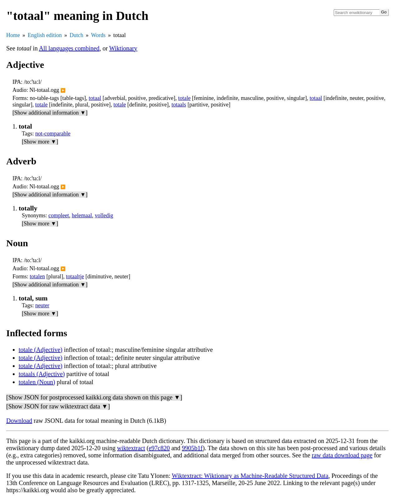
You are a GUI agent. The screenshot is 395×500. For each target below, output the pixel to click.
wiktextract (131, 448)
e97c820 (159, 448)
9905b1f (192, 448)
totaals (179, 104)
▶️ (63, 90)
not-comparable (52, 133)
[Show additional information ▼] (49, 113)
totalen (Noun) (37, 382)
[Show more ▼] (40, 142)
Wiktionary (123, 48)
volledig (104, 215)
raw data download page (342, 455)
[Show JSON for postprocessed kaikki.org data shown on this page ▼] (94, 397)
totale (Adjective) (41, 349)
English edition (45, 35)
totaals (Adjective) (42, 373)
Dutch (76, 35)
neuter (42, 305)
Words (98, 35)
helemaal (82, 215)
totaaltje (75, 276)
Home (13, 35)
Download (19, 420)
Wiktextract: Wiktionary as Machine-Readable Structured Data (250, 475)
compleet (59, 215)
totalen (37, 276)
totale (184, 98)
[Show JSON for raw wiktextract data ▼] (58, 406)
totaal (95, 98)
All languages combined (69, 48)
